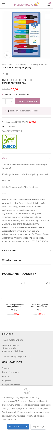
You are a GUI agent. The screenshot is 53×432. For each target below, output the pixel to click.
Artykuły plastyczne (39, 64)
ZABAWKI (22, 64)
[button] (22, 282)
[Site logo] (26, 4)
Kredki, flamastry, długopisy (18, 67)
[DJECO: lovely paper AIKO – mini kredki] (39, 291)
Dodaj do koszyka (27, 101)
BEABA (14, 310)
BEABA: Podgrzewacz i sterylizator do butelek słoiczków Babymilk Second (14, 307)
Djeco (39, 310)
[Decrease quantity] (4, 101)
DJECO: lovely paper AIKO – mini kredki (39, 305)
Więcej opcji (38, 426)
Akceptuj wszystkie (18, 426)
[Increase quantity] (11, 101)
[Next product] (10, 73)
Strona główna (8, 64)
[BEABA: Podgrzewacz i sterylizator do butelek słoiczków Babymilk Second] (14, 291)
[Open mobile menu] (3, 4)
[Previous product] (4, 73)
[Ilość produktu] (8, 101)
